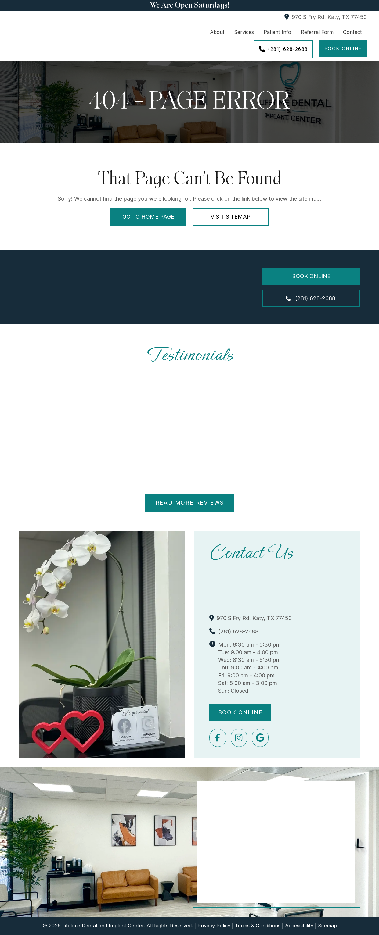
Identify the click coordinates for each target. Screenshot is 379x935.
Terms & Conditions (257, 926)
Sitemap (327, 926)
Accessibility (299, 926)
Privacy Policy (213, 926)
